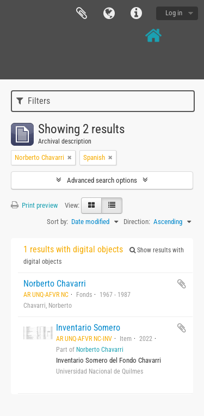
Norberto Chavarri (54, 283)
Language (108, 13)
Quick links (136, 13)
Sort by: (57, 222)
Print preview (34, 205)
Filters (33, 101)
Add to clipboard (181, 283)
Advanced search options (102, 180)
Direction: (136, 222)
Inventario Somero (88, 327)
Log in (173, 13)
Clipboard (81, 13)
